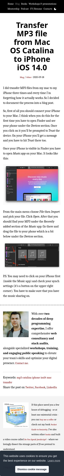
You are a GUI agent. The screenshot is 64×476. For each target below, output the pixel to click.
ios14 (43, 377)
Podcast (25, 8)
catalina (27, 377)
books (48, 434)
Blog (17, 3)
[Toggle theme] (55, 9)
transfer (7, 382)
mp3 (19, 377)
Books (24, 3)
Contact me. (22, 363)
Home (11, 3)
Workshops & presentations (42, 3)
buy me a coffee (47, 419)
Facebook (40, 387)
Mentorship (13, 8)
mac (49, 377)
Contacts (48, 8)
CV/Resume (36, 8)
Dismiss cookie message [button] (31, 469)
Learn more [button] (54, 460)
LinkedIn (52, 387)
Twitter (29, 387)
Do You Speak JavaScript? (35, 439)
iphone (36, 377)
